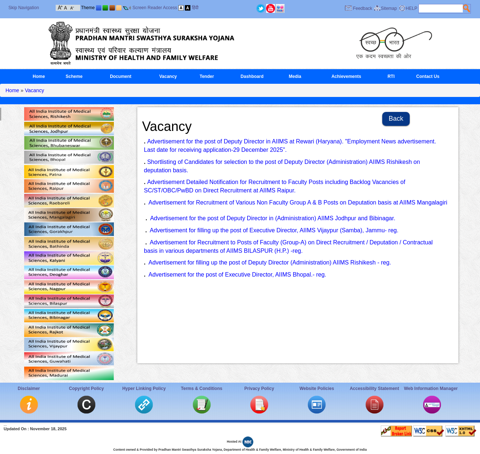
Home (39, 76)
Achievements (346, 76)
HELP (411, 8)
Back (396, 118)
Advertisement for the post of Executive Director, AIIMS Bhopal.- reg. (237, 274)
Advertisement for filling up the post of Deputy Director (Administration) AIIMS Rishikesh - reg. (269, 262)
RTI (390, 76)
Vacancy (168, 76)
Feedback (362, 8)
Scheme (74, 76)
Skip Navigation (23, 7)
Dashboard (252, 76)
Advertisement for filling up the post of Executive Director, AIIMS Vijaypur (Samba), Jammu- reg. (274, 230)
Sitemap (389, 8)
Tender (207, 76)
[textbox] (441, 8)
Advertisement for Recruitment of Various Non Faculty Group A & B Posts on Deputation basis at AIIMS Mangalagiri (297, 202)
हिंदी (195, 7)
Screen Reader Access (155, 7)
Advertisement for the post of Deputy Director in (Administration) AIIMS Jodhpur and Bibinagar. (272, 218)
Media (295, 76)
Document (120, 76)
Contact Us (427, 76)
